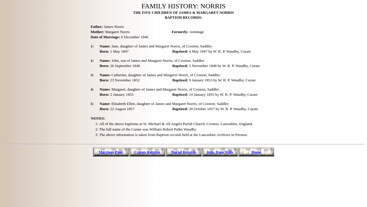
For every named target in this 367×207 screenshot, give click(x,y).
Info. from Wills (220, 152)
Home (256, 152)
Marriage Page (111, 152)
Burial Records (183, 152)
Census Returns (147, 152)
